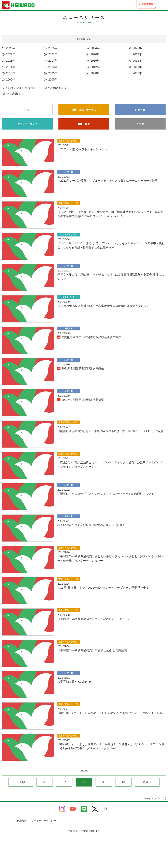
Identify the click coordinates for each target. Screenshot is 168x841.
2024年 (95, 48)
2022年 (10, 54)
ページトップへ (152, 798)
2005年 (52, 79)
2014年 (10, 67)
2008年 (95, 73)
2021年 (52, 54)
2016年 (95, 60)
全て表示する (15, 93)
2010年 (10, 73)
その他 (140, 124)
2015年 (137, 60)
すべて (27, 109)
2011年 (137, 67)
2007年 (137, 73)
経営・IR (140, 109)
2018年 (10, 60)
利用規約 (22, 820)
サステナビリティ (27, 124)
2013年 (52, 67)
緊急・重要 (84, 124)
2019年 (137, 54)
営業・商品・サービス (84, 109)
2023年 (137, 48)
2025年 (52, 48)
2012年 (95, 67)
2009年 (52, 73)
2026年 (10, 48)
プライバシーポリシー (43, 820)
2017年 (52, 60)
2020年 (95, 54)
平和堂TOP (147, 4)
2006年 (10, 79)
